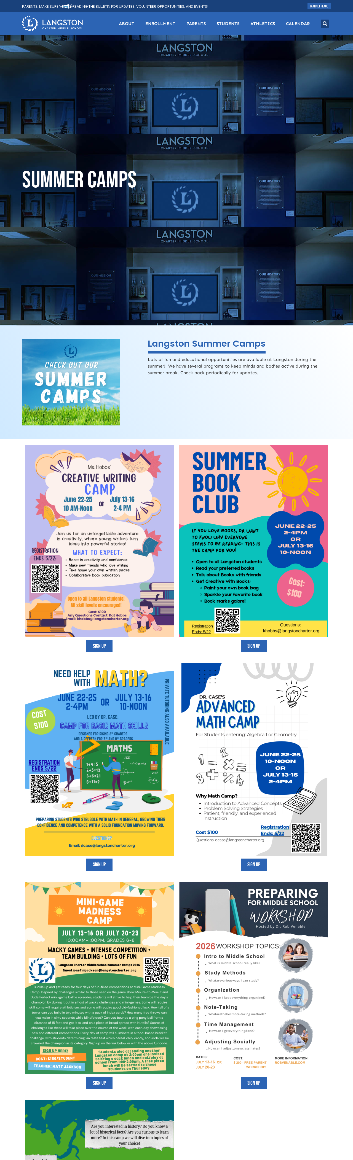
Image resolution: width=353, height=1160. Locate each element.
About (126, 23)
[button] (325, 24)
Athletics (262, 23)
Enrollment (160, 23)
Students (228, 23)
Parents (196, 23)
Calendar (298, 23)
